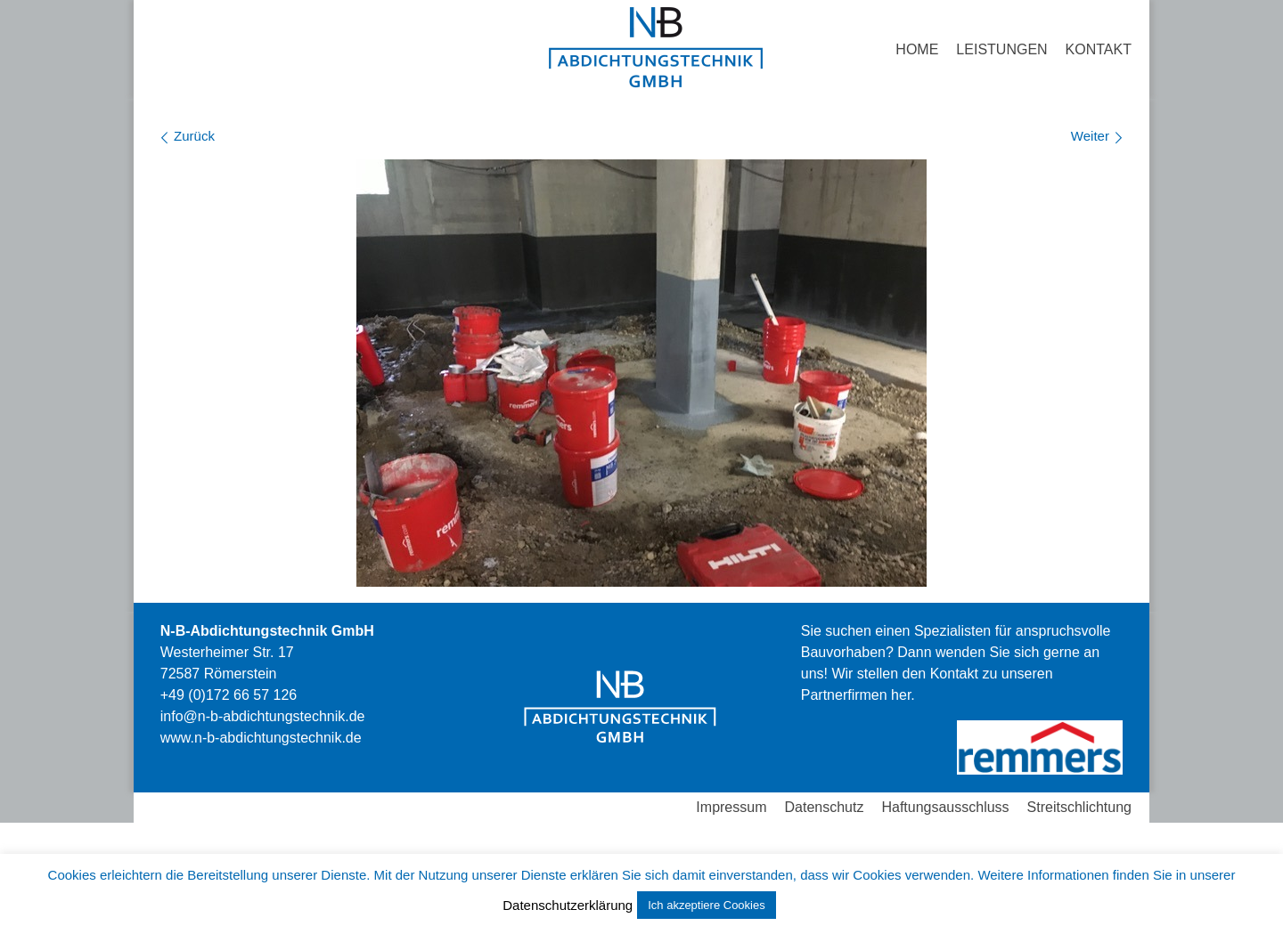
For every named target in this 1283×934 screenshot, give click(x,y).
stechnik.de (261, 737)
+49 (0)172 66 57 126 (228, 695)
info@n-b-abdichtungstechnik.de (262, 716)
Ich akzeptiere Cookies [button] (706, 905)
